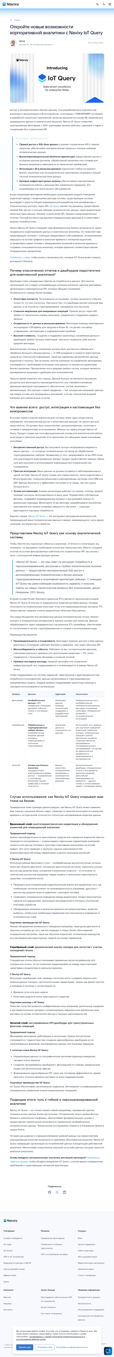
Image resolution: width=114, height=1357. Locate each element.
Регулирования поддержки (91, 1309)
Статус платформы (87, 1275)
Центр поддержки (86, 1244)
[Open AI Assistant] (108, 1351)
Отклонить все (45, 1347)
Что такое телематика (51, 1313)
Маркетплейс (10, 1275)
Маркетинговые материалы (91, 1263)
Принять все (25, 1347)
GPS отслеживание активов (54, 1254)
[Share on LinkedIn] (64, 1192)
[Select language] (97, 4)
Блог (80, 1238)
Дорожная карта (86, 1269)
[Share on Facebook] (49, 1192)
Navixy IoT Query (37, 516)
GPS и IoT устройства (14, 1256)
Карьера (7, 1303)
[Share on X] (57, 1192)
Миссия (7, 1297)
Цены (6, 1281)
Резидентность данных (89, 1297)
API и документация (87, 1256)
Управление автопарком (52, 1238)
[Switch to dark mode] (104, 4)
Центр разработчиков (14, 1269)
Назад (15, 20)
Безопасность (84, 1303)
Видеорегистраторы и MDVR (17, 1263)
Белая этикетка (48, 1307)
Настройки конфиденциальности (72, 1347)
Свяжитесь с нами (20, 257)
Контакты (8, 1309)
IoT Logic (8, 1244)
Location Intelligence (13, 1238)
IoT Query (55, 206)
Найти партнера (85, 1250)
